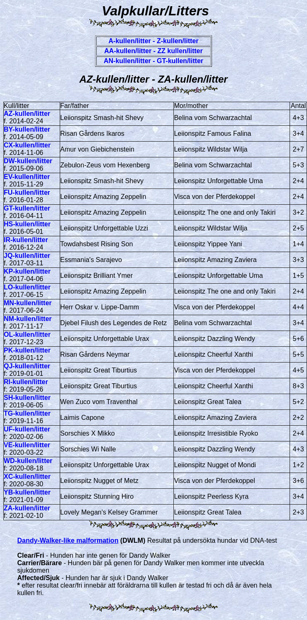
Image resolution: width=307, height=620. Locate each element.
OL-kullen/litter (27, 334)
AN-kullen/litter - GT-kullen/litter (153, 60)
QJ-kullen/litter (27, 366)
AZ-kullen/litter (27, 113)
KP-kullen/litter (27, 271)
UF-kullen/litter (27, 429)
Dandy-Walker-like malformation (68, 540)
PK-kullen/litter (27, 350)
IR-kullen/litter (26, 239)
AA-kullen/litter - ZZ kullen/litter (153, 50)
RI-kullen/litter (26, 381)
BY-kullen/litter (27, 129)
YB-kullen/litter (27, 492)
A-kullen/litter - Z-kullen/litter (154, 40)
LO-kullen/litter (27, 287)
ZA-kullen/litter (27, 508)
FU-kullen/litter (27, 192)
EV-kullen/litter (27, 176)
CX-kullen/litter (27, 145)
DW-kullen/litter (28, 160)
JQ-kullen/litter (27, 255)
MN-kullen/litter (28, 302)
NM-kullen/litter (28, 318)
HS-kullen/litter (27, 224)
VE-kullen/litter (27, 444)
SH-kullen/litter (27, 397)
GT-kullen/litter (27, 208)
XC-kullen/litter (27, 476)
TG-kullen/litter (27, 413)
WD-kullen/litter (28, 460)
